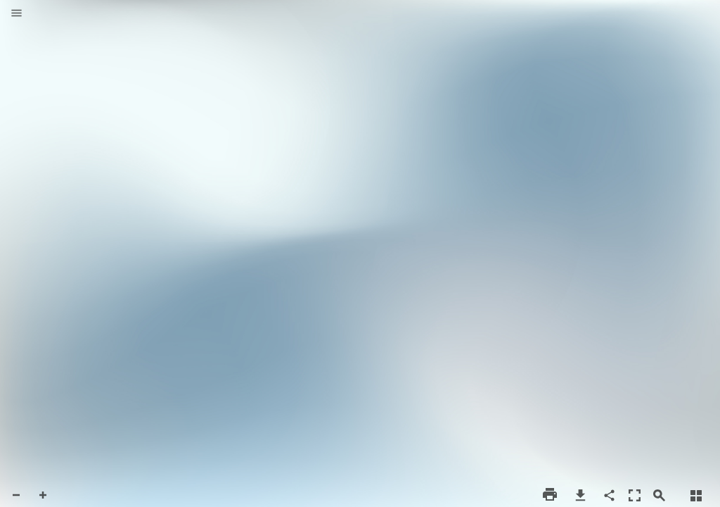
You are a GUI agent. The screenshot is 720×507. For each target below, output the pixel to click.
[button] (17, 14)
